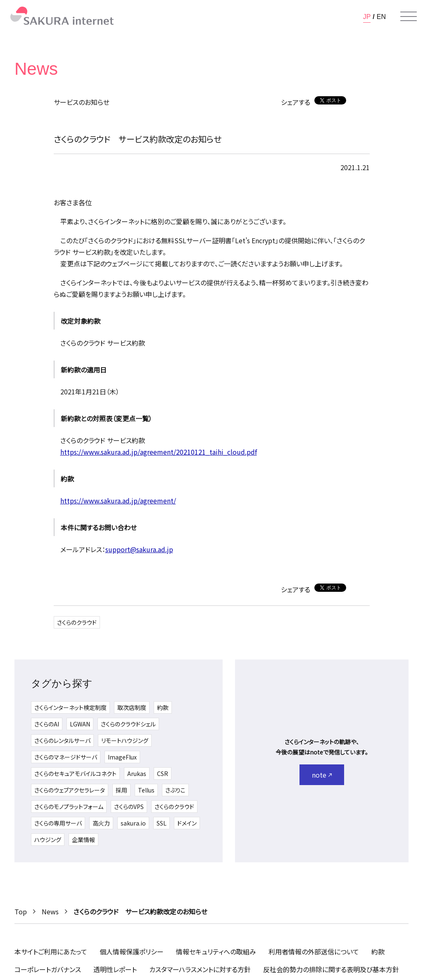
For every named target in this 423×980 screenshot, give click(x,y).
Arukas (136, 773)
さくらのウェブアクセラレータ (69, 790)
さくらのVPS (129, 806)
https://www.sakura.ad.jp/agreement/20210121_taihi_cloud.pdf (158, 452)
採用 (121, 790)
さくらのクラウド (77, 622)
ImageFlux (122, 757)
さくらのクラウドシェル (128, 724)
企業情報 (83, 839)
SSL (161, 823)
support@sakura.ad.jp (139, 549)
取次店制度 (131, 707)
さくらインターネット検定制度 (70, 707)
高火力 (101, 823)
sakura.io (133, 823)
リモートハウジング (124, 740)
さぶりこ (175, 790)
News (50, 911)
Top (20, 911)
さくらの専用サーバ (58, 823)
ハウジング (47, 839)
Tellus (146, 790)
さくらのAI (46, 724)
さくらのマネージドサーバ (65, 757)
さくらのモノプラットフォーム (68, 806)
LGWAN (80, 724)
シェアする (295, 102)
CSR (162, 773)
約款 (163, 707)
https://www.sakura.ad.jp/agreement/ (118, 500)
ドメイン (187, 823)
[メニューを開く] (408, 16)
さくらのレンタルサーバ (62, 740)
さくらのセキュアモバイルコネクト (75, 773)
